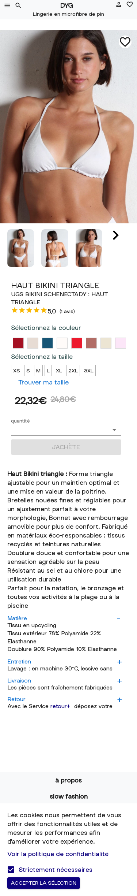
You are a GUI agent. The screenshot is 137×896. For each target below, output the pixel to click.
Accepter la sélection (43, 883)
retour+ (60, 706)
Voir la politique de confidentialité (58, 854)
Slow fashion (69, 796)
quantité (20, 421)
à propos (68, 780)
